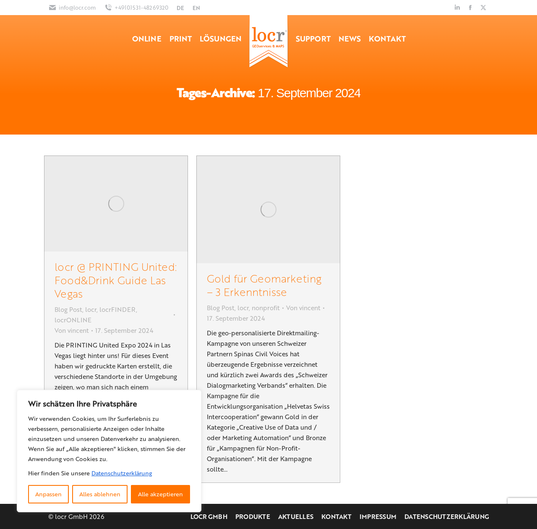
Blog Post (68, 309)
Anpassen (48, 494)
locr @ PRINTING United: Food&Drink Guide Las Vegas (116, 280)
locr (90, 309)
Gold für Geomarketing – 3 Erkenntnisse (264, 285)
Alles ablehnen (99, 494)
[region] (109, 451)
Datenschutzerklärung (121, 473)
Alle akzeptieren (160, 494)
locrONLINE (73, 319)
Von (72, 330)
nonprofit (266, 307)
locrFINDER (117, 309)
